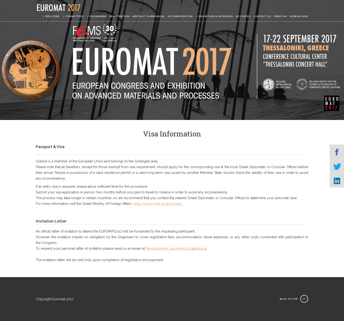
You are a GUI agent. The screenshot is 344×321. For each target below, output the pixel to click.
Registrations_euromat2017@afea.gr (176, 248)
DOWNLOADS (299, 16)
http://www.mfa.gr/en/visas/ (158, 204)
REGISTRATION (119, 16)
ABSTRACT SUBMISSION (148, 16)
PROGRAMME (96, 16)
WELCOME (51, 16)
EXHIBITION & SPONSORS (214, 16)
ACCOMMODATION (180, 16)
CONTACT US (262, 16)
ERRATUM (280, 16)
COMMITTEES (73, 16)
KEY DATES (243, 16)
